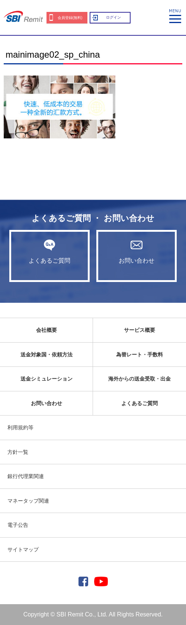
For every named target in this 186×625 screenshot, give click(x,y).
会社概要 (46, 330)
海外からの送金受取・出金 (139, 379)
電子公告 (17, 525)
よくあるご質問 (49, 251)
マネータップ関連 (28, 501)
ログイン (113, 17)
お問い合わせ (136, 251)
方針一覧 (17, 452)
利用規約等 (20, 427)
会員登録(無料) (70, 18)
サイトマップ (23, 549)
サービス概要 (139, 330)
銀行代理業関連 (25, 476)
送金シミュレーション (46, 379)
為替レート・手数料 (139, 355)
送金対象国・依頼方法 (46, 355)
